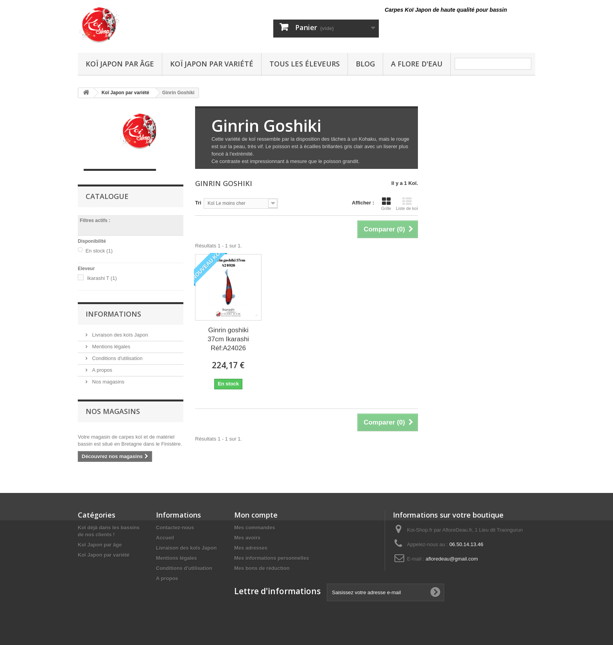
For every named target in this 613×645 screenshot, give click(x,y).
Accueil (165, 538)
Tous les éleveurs (304, 63)
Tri (198, 203)
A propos (101, 370)
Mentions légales (110, 346)
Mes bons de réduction (262, 568)
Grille (386, 204)
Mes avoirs (247, 538)
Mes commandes (254, 527)
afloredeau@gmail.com (452, 559)
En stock (99, 251)
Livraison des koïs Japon (119, 335)
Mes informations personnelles (271, 558)
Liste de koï (407, 204)
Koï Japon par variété (211, 63)
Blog (365, 63)
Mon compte (256, 515)
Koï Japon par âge (120, 63)
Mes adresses (250, 548)
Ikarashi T (102, 278)
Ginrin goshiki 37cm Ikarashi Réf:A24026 (228, 339)
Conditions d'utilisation (117, 358)
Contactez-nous (175, 527)
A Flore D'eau (417, 63)
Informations (113, 314)
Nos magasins (107, 382)
